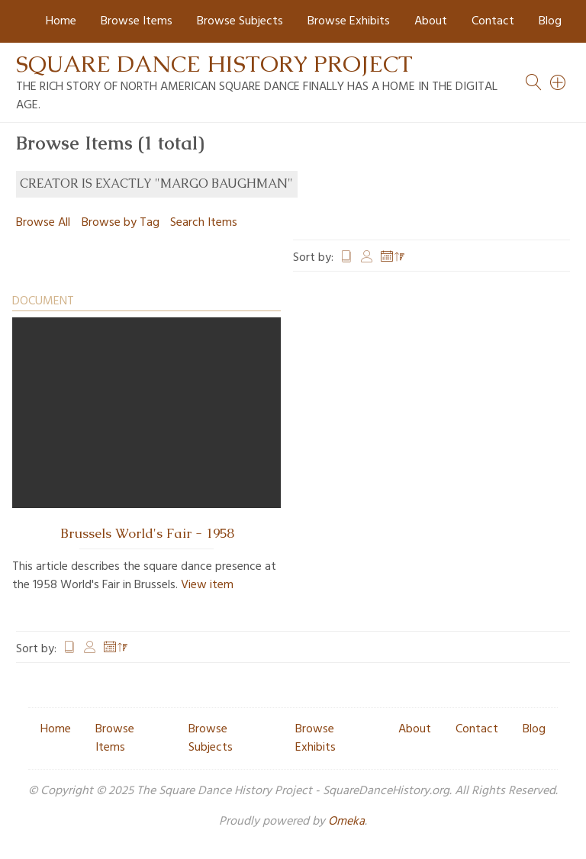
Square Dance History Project (214, 64)
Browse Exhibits (348, 21)
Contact (493, 21)
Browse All (43, 223)
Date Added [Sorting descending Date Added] (393, 258)
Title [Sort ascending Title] (346, 258)
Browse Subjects (240, 21)
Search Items (203, 223)
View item (207, 585)
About (430, 21)
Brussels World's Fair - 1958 (146, 533)
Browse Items (136, 21)
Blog (550, 21)
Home (61, 21)
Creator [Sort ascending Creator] (367, 258)
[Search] (558, 82)
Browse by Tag (120, 223)
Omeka (346, 822)
